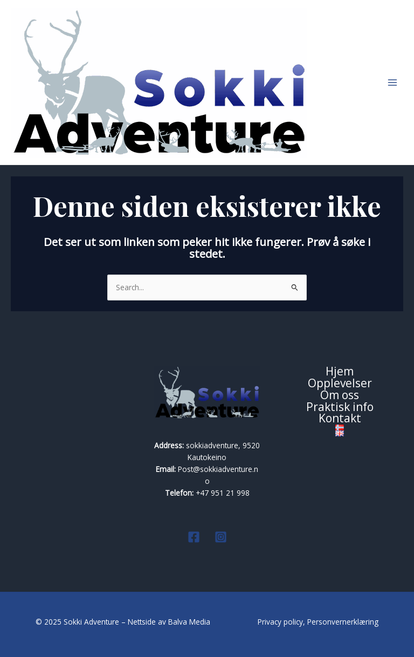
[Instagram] (221, 537)
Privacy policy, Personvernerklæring (318, 622)
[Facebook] (194, 537)
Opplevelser (340, 383)
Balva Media (190, 622)
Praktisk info (340, 407)
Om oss (339, 395)
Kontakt (340, 419)
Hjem (340, 372)
